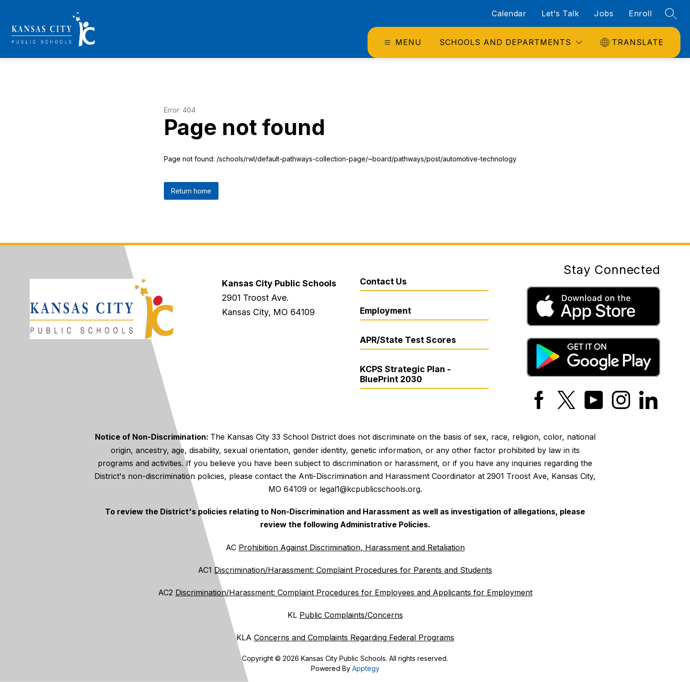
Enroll (640, 13)
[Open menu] (402, 42)
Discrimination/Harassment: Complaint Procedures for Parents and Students (353, 570)
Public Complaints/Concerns (351, 615)
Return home (191, 191)
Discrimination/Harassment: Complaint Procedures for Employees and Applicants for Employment (353, 592)
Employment (385, 311)
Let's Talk (560, 13)
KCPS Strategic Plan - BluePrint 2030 (405, 374)
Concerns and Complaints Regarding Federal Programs (354, 637)
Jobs (603, 13)
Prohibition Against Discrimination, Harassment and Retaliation (352, 547)
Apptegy (366, 668)
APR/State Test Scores (408, 340)
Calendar (509, 13)
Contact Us (383, 281)
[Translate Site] (633, 42)
